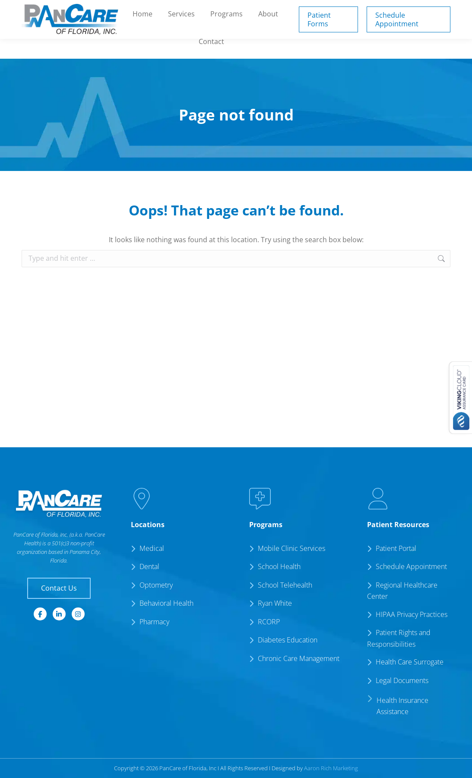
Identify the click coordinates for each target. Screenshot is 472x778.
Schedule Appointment (411, 566)
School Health (279, 566)
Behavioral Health (166, 603)
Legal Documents (402, 680)
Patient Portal (289, 9)
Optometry (156, 585)
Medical (151, 548)
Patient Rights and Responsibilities (399, 638)
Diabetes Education (287, 640)
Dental (149, 566)
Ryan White (275, 603)
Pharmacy (154, 621)
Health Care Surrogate (409, 662)
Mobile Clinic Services (291, 548)
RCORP (269, 621)
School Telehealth (285, 585)
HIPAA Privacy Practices (411, 614)
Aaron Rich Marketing (331, 768)
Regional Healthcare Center (402, 590)
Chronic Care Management (298, 658)
